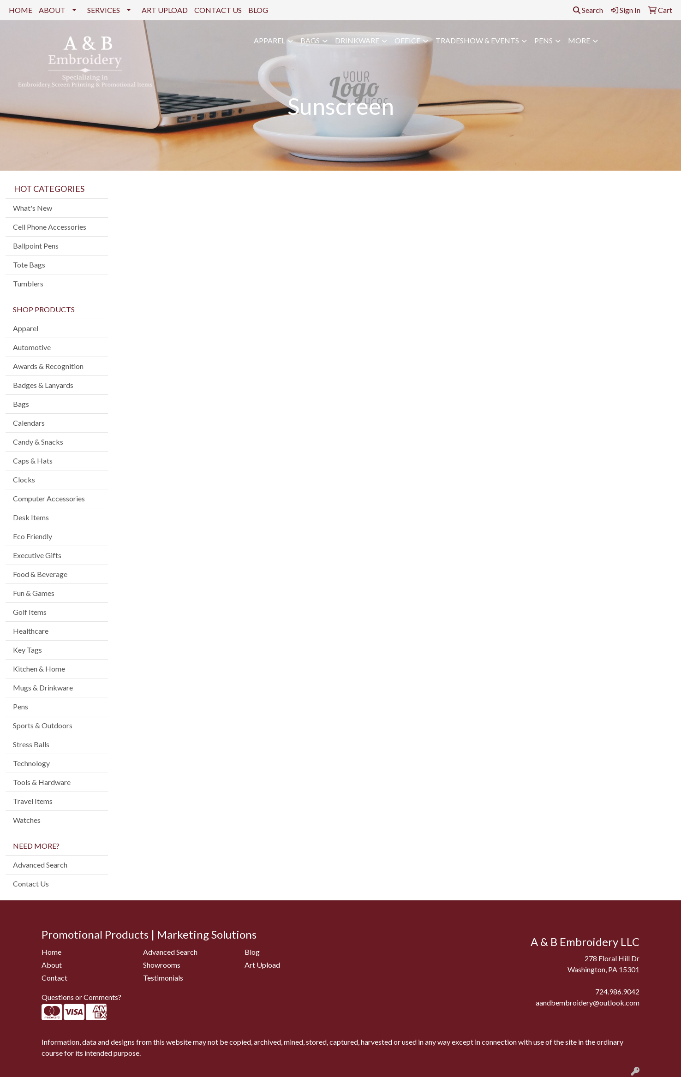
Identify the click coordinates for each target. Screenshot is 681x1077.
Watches (27, 819)
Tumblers (28, 283)
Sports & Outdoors (42, 725)
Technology (31, 763)
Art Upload (262, 964)
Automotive (32, 347)
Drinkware (357, 40)
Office (407, 40)
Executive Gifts (37, 555)
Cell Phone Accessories (49, 226)
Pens (543, 40)
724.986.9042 (617, 991)
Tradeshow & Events (477, 40)
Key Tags (27, 649)
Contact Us (31, 883)
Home (51, 951)
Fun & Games (33, 593)
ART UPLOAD (165, 10)
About (52, 964)
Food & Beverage (40, 574)
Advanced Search (40, 864)
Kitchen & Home (39, 668)
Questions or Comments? (81, 997)
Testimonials (163, 977)
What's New (32, 207)
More (579, 40)
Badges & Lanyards (43, 385)
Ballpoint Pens (36, 245)
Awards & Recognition (48, 366)
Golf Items (30, 611)
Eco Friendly (32, 536)
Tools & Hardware (42, 782)
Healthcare (30, 630)
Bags (310, 40)
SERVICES (103, 10)
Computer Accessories (49, 498)
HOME (20, 10)
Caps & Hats (33, 460)
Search (588, 10)
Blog (252, 951)
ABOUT (52, 10)
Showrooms (161, 964)
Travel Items (33, 801)
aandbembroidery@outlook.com (587, 1002)
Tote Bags (29, 264)
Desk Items (31, 517)
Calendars (29, 422)
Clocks (24, 479)
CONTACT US (218, 10)
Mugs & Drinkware (43, 687)
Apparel (269, 40)
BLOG (258, 10)
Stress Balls (31, 744)
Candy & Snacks (38, 441)
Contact (54, 977)
